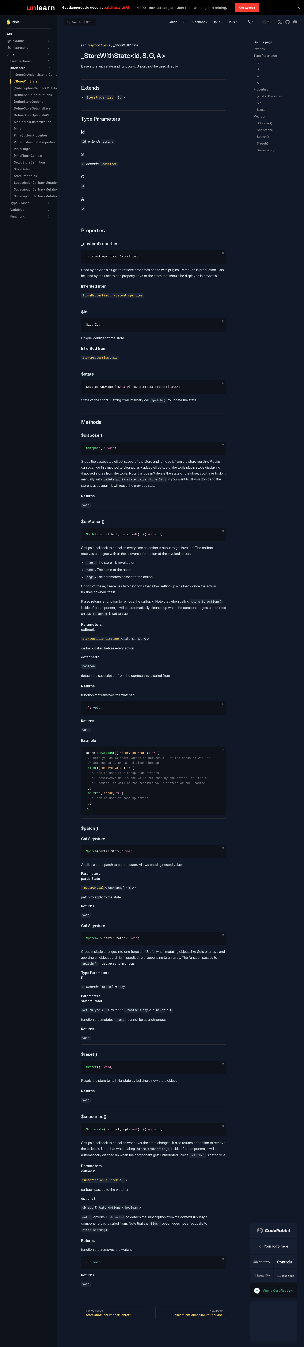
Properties (261, 89)
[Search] (80, 22)
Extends (259, 49)
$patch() (263, 136)
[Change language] (251, 22)
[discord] (295, 22)
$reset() (262, 143)
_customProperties (270, 96)
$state (261, 109)
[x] (280, 22)
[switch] (266, 22)
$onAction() (265, 130)
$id (259, 103)
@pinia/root (90, 45)
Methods (260, 116)
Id (258, 62)
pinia (106, 45)
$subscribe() (266, 150)
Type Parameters (266, 55)
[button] (29, 34)
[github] (287, 22)
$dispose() (264, 123)
